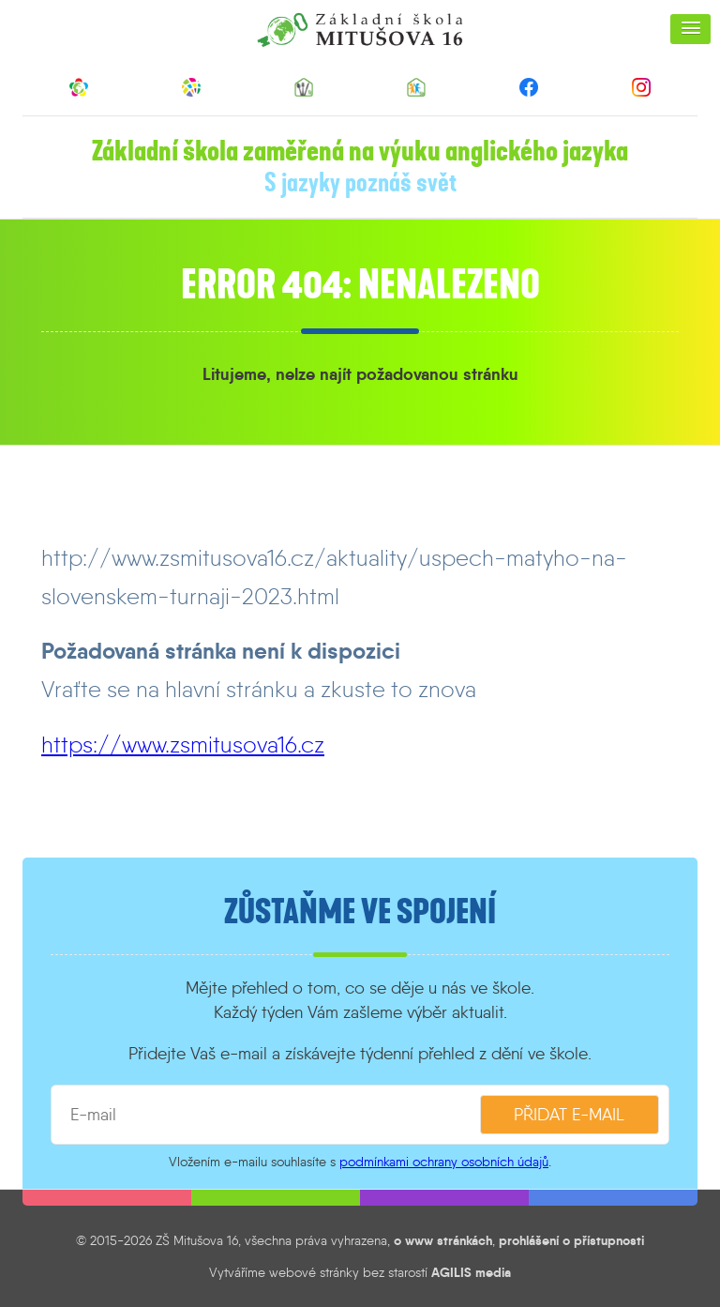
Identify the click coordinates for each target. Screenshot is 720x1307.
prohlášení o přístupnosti (571, 1240)
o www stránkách (443, 1240)
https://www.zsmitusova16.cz (182, 744)
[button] (690, 29)
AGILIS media (471, 1272)
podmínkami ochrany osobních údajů (443, 1161)
